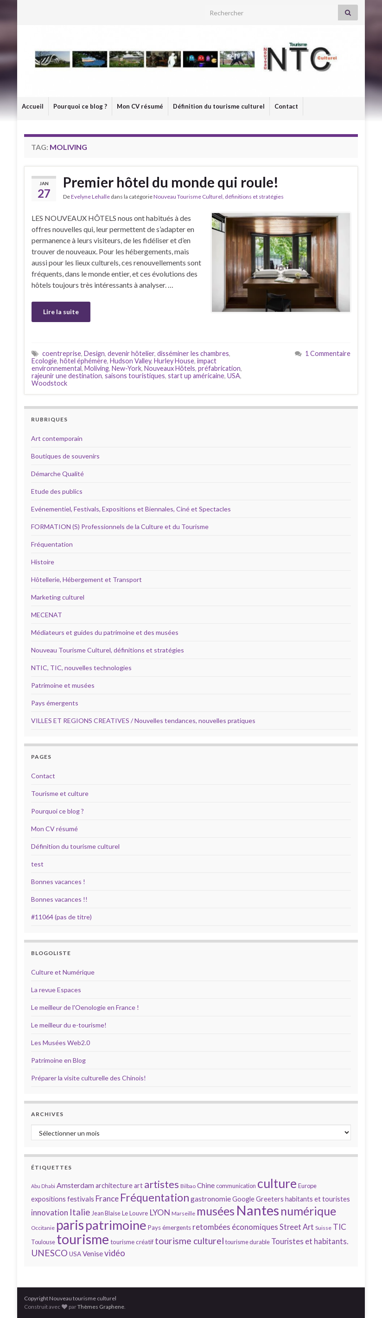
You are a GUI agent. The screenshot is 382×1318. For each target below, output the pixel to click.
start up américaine (196, 376)
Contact (286, 106)
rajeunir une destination (67, 376)
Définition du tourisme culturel (219, 106)
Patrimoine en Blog (58, 1060)
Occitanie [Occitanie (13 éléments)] (43, 1227)
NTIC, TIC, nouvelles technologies (81, 668)
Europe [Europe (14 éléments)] (307, 1185)
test (37, 864)
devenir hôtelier (131, 353)
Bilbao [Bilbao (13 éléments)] (188, 1185)
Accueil (33, 106)
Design (94, 353)
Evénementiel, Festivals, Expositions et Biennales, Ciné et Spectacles (131, 509)
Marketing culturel (57, 597)
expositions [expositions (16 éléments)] (48, 1199)
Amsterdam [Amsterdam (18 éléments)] (75, 1185)
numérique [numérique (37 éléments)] (308, 1211)
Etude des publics (57, 491)
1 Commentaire (327, 353)
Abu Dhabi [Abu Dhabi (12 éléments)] (43, 1186)
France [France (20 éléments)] (107, 1198)
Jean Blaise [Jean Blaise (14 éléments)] (106, 1213)
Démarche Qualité (57, 474)
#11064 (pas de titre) (61, 917)
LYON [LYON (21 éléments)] (159, 1212)
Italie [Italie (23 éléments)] (80, 1212)
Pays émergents (54, 703)
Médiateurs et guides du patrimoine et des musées (104, 632)
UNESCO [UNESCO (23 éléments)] (49, 1252)
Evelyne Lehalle (90, 196)
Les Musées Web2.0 (60, 1043)
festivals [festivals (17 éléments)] (80, 1199)
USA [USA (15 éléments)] (75, 1254)
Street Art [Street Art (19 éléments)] (297, 1227)
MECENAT (46, 615)
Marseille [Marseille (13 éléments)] (183, 1213)
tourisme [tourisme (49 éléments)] (83, 1239)
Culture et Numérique (63, 972)
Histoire (42, 562)
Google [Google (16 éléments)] (243, 1199)
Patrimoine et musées (63, 685)
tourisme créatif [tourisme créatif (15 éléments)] (131, 1242)
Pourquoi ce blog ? (80, 106)
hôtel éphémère (83, 361)
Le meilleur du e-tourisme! (69, 1025)
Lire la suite (61, 312)
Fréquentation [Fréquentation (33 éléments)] (154, 1197)
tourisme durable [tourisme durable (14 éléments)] (247, 1242)
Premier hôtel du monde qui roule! (171, 182)
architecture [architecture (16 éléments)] (114, 1185)
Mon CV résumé (140, 106)
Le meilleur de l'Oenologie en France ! (85, 1007)
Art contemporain (57, 438)
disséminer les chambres (193, 353)
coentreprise (61, 353)
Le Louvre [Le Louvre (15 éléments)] (135, 1213)
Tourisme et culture (60, 793)
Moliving (96, 368)
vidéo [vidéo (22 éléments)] (114, 1253)
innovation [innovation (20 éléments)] (49, 1212)
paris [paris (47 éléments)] (70, 1225)
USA (233, 376)
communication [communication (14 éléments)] (236, 1185)
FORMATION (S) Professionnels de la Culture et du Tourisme (120, 526)
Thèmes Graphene (100, 1306)
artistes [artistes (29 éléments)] (161, 1184)
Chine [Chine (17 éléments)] (206, 1185)
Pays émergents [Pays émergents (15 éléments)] (169, 1227)
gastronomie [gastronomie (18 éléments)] (211, 1198)
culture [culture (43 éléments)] (277, 1183)
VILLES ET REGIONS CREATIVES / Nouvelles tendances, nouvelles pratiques (143, 720)
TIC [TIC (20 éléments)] (339, 1227)
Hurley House (174, 361)
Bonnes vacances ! (58, 881)
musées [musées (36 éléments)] (216, 1211)
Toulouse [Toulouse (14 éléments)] (43, 1242)
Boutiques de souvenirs (65, 456)
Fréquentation (52, 544)
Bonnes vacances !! (59, 899)
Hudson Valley (130, 361)
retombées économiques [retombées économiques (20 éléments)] (235, 1227)
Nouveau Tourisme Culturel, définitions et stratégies (218, 196)
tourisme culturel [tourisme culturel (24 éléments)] (189, 1240)
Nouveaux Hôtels (169, 368)
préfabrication (219, 368)
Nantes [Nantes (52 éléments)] (257, 1210)
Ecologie (44, 361)
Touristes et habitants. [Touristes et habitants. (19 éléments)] (309, 1241)
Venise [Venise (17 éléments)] (93, 1253)
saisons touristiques (135, 376)
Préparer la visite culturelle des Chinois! (88, 1078)
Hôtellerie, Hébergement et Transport (86, 579)
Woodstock (49, 383)
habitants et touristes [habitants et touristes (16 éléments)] (317, 1199)
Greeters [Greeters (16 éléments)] (270, 1199)
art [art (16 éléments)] (138, 1185)
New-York (126, 368)
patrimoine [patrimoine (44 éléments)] (115, 1225)
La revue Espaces (56, 990)
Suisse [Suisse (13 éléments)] (323, 1227)
